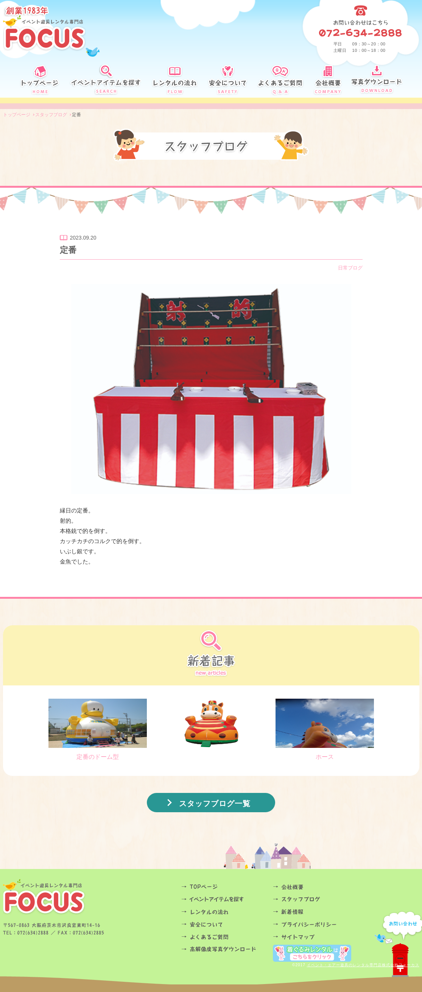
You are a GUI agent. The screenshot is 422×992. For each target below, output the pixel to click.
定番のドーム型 (97, 729)
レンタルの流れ (225, 912)
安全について (225, 924)
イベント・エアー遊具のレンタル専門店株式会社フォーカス (363, 965)
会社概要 (316, 887)
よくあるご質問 (225, 937)
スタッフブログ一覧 (215, 803)
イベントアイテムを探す (225, 899)
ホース (325, 729)
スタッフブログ (316, 899)
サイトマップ (316, 937)
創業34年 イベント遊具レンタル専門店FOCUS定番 (44, 28)
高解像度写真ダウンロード (225, 949)
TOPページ (225, 887)
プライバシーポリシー (316, 924)
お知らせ (316, 912)
